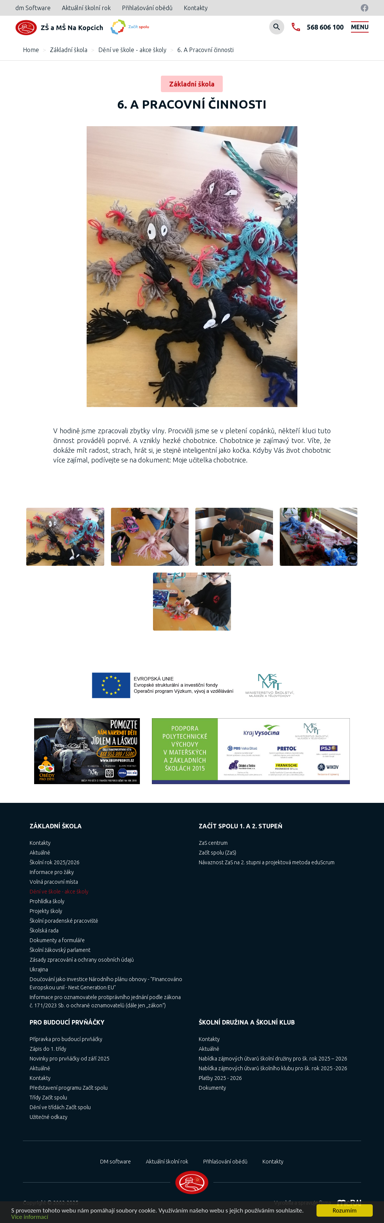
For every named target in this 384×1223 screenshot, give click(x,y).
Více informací (29, 1217)
